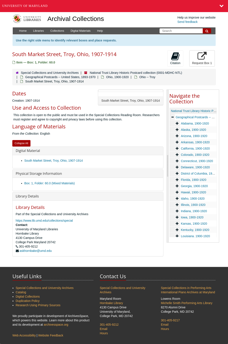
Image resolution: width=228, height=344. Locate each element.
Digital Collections (28, 296)
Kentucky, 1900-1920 (195, 230)
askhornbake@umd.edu (35, 250)
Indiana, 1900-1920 (194, 211)
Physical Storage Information (39, 173)
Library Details (27, 196)
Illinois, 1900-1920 (193, 205)
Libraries (38, 30)
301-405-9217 (170, 320)
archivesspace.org (56, 324)
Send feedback (187, 22)
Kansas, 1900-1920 (194, 223)
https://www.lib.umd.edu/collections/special (44, 220)
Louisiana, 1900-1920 (195, 236)
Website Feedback (50, 335)
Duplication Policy (28, 301)
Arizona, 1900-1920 (194, 136)
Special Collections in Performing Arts (186, 288)
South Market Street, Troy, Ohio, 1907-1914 (53, 160)
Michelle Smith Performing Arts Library (186, 303)
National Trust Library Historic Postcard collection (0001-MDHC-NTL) (136, 72)
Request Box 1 (202, 58)
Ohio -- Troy (147, 77)
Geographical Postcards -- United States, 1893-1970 (60, 77)
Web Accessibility (24, 335)
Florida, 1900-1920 (193, 179)
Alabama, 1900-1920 (195, 123)
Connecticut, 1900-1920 (197, 161)
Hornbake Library (111, 303)
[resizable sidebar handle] (168, 166)
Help (100, 30)
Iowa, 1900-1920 (192, 217)
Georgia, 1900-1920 (194, 186)
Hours (104, 333)
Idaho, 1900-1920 (192, 198)
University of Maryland (25, 6)
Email (103, 329)
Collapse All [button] (21, 143)
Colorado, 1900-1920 (195, 154)
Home (23, 30)
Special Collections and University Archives (50, 72)
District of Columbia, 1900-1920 (202, 173)
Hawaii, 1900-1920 (193, 192)
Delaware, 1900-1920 (195, 167)
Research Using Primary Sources (38, 305)
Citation (175, 58)
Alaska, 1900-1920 (193, 129)
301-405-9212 (109, 324)
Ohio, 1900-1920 (117, 77)
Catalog (21, 292)
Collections (57, 30)
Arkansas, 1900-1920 (195, 142)
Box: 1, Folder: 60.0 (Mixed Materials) (49, 183)
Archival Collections (75, 18)
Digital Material (28, 150)
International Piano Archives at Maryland (188, 292)
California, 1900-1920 (195, 148)
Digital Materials (81, 30)
